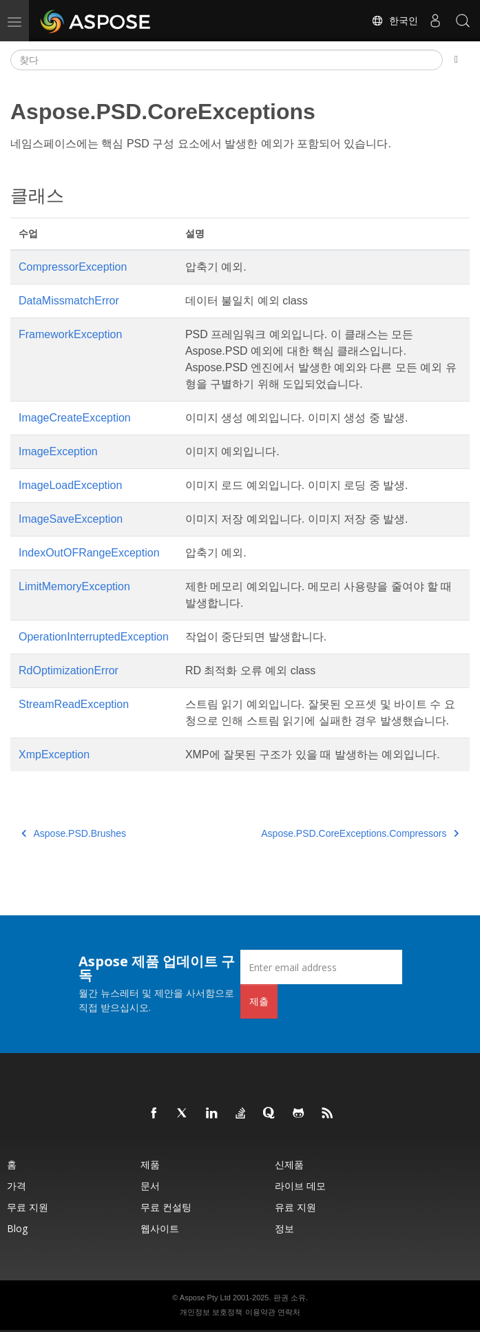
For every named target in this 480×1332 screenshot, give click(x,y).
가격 (16, 1185)
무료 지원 (27, 1207)
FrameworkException (70, 334)
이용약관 (260, 1312)
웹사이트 (159, 1228)
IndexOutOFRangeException (89, 553)
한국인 (394, 20)
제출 (259, 1001)
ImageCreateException (75, 418)
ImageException (58, 451)
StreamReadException (74, 704)
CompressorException (73, 267)
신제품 (289, 1164)
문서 (150, 1185)
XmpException (54, 754)
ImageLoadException (70, 485)
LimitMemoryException (74, 586)
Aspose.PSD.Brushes (73, 833)
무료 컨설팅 (165, 1207)
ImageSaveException (71, 519)
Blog (17, 1228)
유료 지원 (295, 1207)
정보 (284, 1228)
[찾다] (226, 60)
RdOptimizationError (68, 670)
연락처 (289, 1312)
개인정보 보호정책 (211, 1312)
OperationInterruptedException (94, 637)
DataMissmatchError (69, 300)
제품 (150, 1164)
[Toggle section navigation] (456, 59)
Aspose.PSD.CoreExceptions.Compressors (360, 833)
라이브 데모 (300, 1185)
